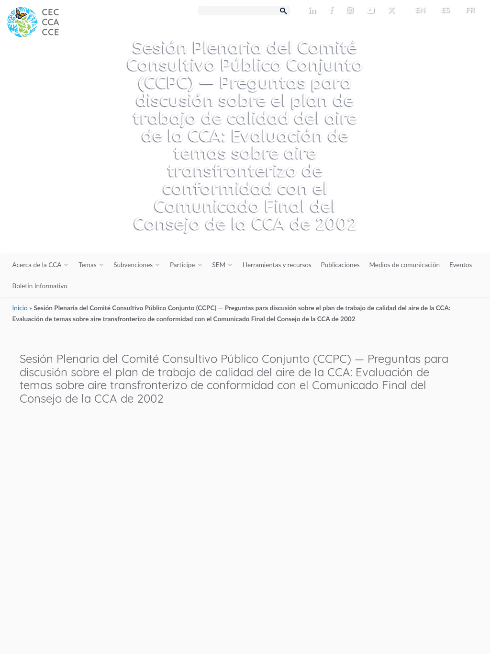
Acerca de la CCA (37, 265)
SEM (218, 265)
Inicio (20, 308)
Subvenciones (133, 265)
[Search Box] (244, 10)
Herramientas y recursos (277, 265)
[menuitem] (416, 9)
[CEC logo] (72, 72)
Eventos (460, 265)
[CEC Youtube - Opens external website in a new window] (372, 10)
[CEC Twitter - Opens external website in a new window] (393, 10)
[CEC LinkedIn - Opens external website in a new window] (314, 10)
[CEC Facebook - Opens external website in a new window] (333, 10)
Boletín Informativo (39, 286)
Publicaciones (340, 265)
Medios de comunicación (404, 265)
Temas (87, 265)
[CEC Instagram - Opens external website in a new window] (352, 10)
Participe (182, 265)
